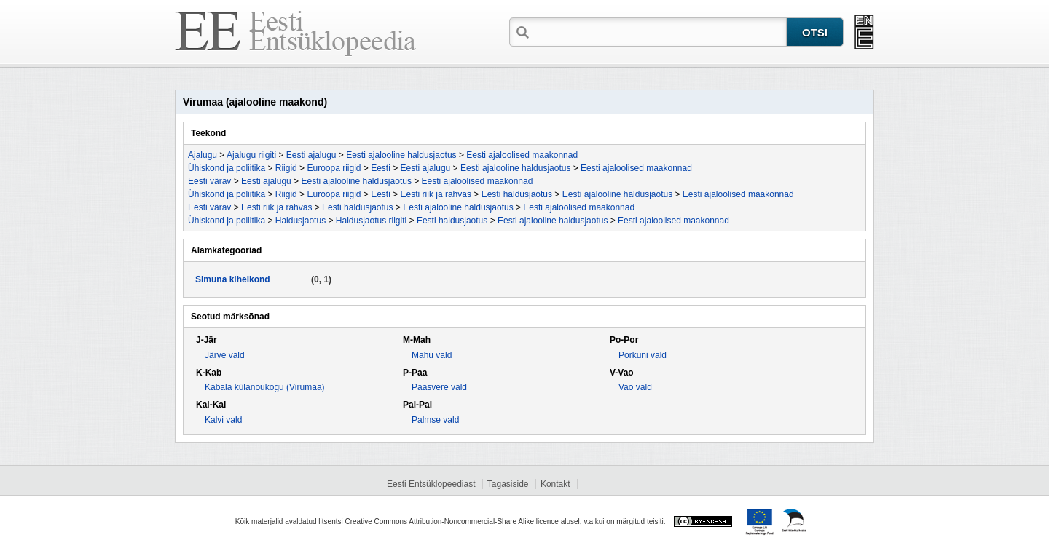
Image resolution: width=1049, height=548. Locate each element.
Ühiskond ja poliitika (226, 168)
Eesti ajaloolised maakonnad (522, 155)
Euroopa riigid (334, 168)
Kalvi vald (223, 420)
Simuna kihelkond (232, 279)
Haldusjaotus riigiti (371, 220)
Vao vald (635, 387)
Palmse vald (435, 420)
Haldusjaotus (300, 220)
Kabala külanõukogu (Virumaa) (265, 387)
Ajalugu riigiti (251, 155)
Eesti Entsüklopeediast (431, 484)
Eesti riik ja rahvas (436, 194)
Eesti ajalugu (311, 155)
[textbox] (659, 31)
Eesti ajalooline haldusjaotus (401, 155)
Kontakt (555, 484)
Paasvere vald (439, 387)
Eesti (380, 168)
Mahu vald (432, 355)
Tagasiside (508, 484)
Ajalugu (202, 155)
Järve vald (225, 355)
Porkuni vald (642, 355)
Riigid (286, 168)
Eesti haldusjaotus (517, 194)
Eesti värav (209, 181)
